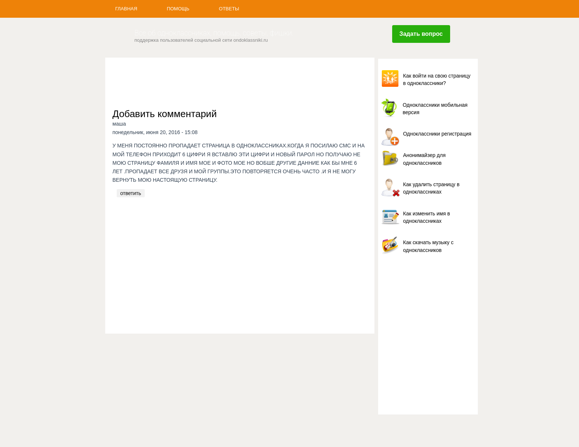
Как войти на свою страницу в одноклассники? (436, 79)
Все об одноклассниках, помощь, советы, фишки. (214, 33)
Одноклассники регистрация (437, 134)
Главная (126, 8)
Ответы (229, 8)
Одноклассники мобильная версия (435, 108)
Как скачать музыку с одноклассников (428, 246)
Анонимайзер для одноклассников (424, 159)
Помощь (178, 8)
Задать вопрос (421, 34)
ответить (130, 193)
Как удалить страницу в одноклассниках (431, 188)
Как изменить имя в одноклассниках (426, 217)
